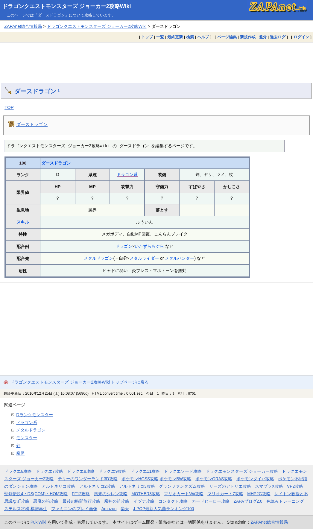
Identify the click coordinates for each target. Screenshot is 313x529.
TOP (9, 107)
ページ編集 (227, 37)
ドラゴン (124, 246)
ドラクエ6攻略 (18, 471)
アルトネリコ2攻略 (97, 486)
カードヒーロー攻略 (211, 501)
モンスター (26, 437)
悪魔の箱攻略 (45, 501)
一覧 (160, 37)
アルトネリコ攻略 (58, 486)
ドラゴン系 (127, 174)
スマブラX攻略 (269, 486)
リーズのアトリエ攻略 (230, 486)
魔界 (20, 453)
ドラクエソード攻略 (183, 471)
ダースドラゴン (35, 91)
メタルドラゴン (98, 258)
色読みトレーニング (285, 501)
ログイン (301, 37)
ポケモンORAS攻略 (213, 478)
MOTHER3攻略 (145, 493)
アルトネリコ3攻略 (137, 486)
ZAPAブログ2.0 (247, 501)
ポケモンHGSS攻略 (139, 478)
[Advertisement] (156, 58)
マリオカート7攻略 (225, 493)
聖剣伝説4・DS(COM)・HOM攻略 (36, 493)
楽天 (125, 508)
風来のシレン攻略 (110, 493)
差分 (263, 37)
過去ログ (277, 37)
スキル (22, 222)
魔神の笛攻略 (116, 501)
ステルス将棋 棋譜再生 (25, 508)
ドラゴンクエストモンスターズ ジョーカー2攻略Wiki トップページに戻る (79, 382)
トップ (147, 37)
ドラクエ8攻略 (81, 471)
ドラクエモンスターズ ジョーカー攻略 (242, 471)
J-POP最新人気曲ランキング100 (163, 508)
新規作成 (248, 37)
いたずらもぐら (149, 246)
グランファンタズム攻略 (182, 486)
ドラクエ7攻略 (49, 471)
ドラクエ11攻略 (145, 471)
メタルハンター (179, 258)
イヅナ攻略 (143, 501)
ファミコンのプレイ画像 (74, 508)
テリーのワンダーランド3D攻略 (88, 478)
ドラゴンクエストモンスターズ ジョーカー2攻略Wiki (66, 6)
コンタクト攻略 (173, 501)
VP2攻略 (295, 486)
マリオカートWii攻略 (183, 493)
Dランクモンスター (34, 414)
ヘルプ (203, 37)
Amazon (109, 508)
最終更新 (175, 37)
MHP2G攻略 (258, 493)
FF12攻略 (81, 493)
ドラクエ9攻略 (112, 471)
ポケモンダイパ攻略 (255, 478)
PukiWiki (38, 522)
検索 (190, 37)
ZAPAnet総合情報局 (23, 26)
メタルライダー (144, 258)
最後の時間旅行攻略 (81, 501)
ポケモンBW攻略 (175, 478)
